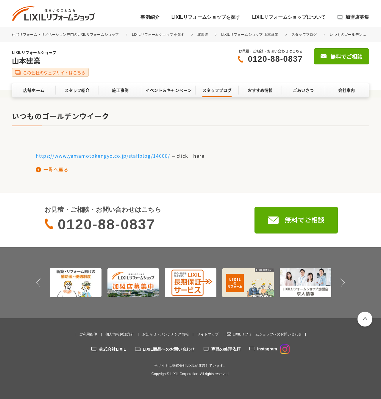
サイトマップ (207, 334)
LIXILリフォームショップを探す (205, 17)
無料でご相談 (346, 56)
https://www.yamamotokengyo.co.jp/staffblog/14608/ (103, 155)
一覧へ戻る (55, 169)
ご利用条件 (88, 334)
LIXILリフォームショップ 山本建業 (249, 35)
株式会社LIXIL (112, 349)
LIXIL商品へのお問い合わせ (169, 349)
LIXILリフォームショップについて (289, 17)
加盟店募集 (357, 17)
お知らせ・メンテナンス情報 (165, 334)
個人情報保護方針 (119, 334)
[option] (76, 282)
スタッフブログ (304, 35)
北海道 (202, 35)
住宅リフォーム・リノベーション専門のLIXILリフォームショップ (66, 35)
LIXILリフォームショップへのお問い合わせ (267, 334)
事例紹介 (150, 17)
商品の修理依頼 (226, 349)
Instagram (273, 349)
